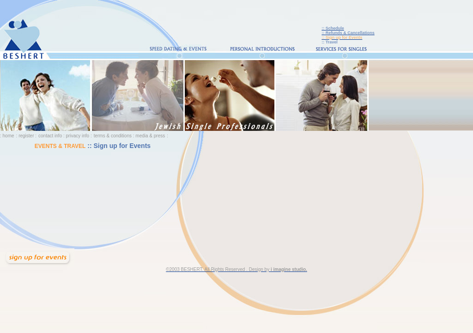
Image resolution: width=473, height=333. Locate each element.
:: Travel (329, 42)
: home (7, 135)
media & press (150, 135)
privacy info (78, 135)
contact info (50, 135)
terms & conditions (113, 135)
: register (25, 135)
